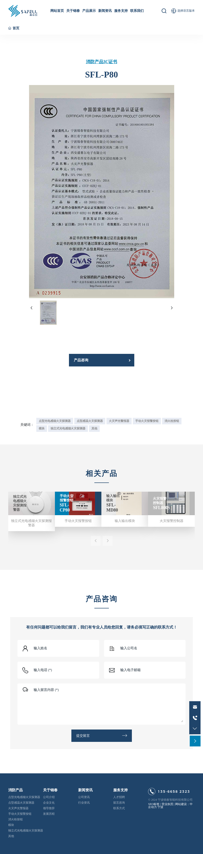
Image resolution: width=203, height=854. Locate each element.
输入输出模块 (125, 521)
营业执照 (167, 804)
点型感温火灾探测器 (21, 802)
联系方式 (119, 808)
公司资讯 (84, 797)
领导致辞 (49, 808)
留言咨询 (119, 802)
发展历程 (49, 813)
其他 (11, 836)
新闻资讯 (85, 790)
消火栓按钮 (15, 819)
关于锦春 (50, 790)
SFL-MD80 (112, 507)
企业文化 (49, 802)
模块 (11, 825)
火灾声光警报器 (18, 808)
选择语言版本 (186, 10)
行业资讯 (84, 802)
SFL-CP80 (65, 507)
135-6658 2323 (174, 791)
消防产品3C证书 (101, 61)
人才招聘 (119, 797)
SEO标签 (153, 804)
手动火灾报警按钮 (78, 521)
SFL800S (161, 507)
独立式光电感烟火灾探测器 (25, 830)
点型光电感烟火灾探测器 (24, 797)
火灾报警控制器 (171, 521)
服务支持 (120, 790)
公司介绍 (49, 797)
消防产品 (15, 790)
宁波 (160, 807)
